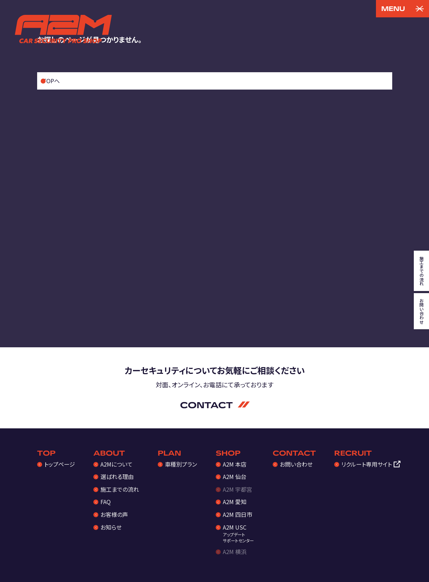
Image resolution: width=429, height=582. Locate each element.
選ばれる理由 (117, 476)
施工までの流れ (119, 489)
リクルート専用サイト (366, 464)
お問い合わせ (296, 464)
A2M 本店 (235, 464)
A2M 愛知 (235, 501)
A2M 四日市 (237, 514)
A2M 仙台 (235, 476)
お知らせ (111, 527)
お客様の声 (114, 514)
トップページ (59, 464)
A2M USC (238, 533)
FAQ (105, 501)
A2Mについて (116, 464)
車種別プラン (181, 464)
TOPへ (51, 80)
